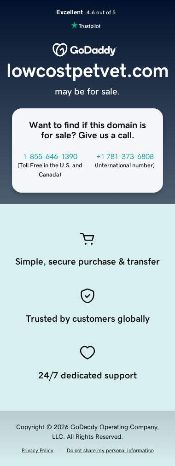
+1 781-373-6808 (125, 156)
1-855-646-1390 (50, 156)
